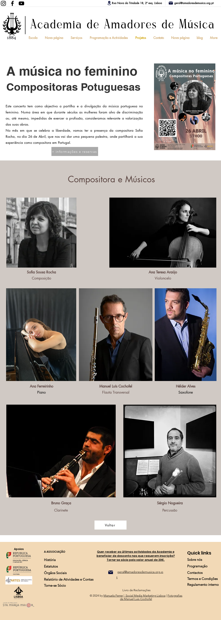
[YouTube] (21, 3)
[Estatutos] (51, 566)
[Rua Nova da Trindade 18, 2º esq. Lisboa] (135, 3)
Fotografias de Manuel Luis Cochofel (151, 597)
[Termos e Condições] (202, 578)
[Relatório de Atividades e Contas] (68, 579)
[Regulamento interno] (203, 584)
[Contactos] (195, 572)
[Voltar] (110, 525)
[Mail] (110, 572)
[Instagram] (3, 3)
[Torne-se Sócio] (55, 585)
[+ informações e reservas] (74, 151)
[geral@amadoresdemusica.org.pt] (194, 3)
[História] (50, 559)
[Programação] (197, 566)
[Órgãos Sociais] (55, 572)
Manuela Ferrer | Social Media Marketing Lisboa (135, 595)
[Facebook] (12, 3)
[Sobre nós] (194, 559)
